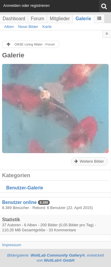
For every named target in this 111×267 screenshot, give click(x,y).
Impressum (11, 245)
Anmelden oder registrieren (26, 5)
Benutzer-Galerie (24, 187)
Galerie (83, 18)
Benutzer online (19, 202)
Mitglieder (60, 18)
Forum (37, 18)
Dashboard (14, 18)
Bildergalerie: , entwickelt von (55, 258)
